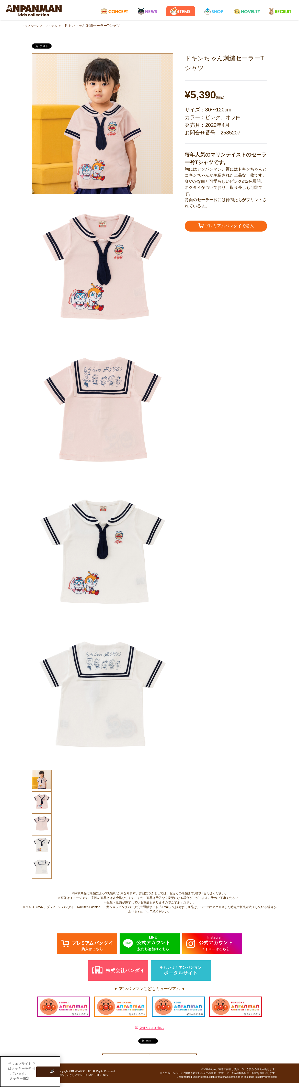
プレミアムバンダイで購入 (226, 226)
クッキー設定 (149, 1055)
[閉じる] (52, 1071)
